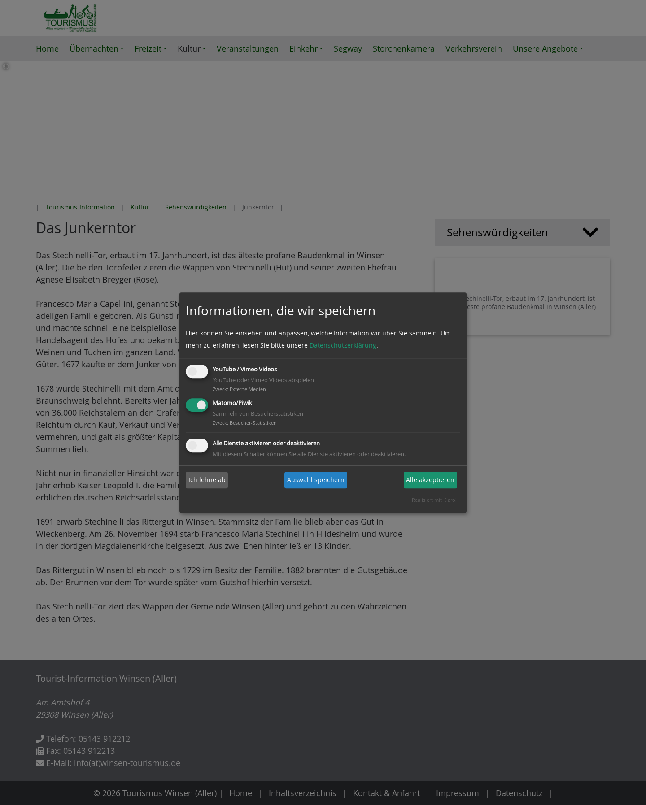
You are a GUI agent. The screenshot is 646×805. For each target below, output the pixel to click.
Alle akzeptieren (430, 480)
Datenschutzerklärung (343, 345)
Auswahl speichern (316, 480)
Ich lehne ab (207, 480)
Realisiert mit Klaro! (434, 500)
